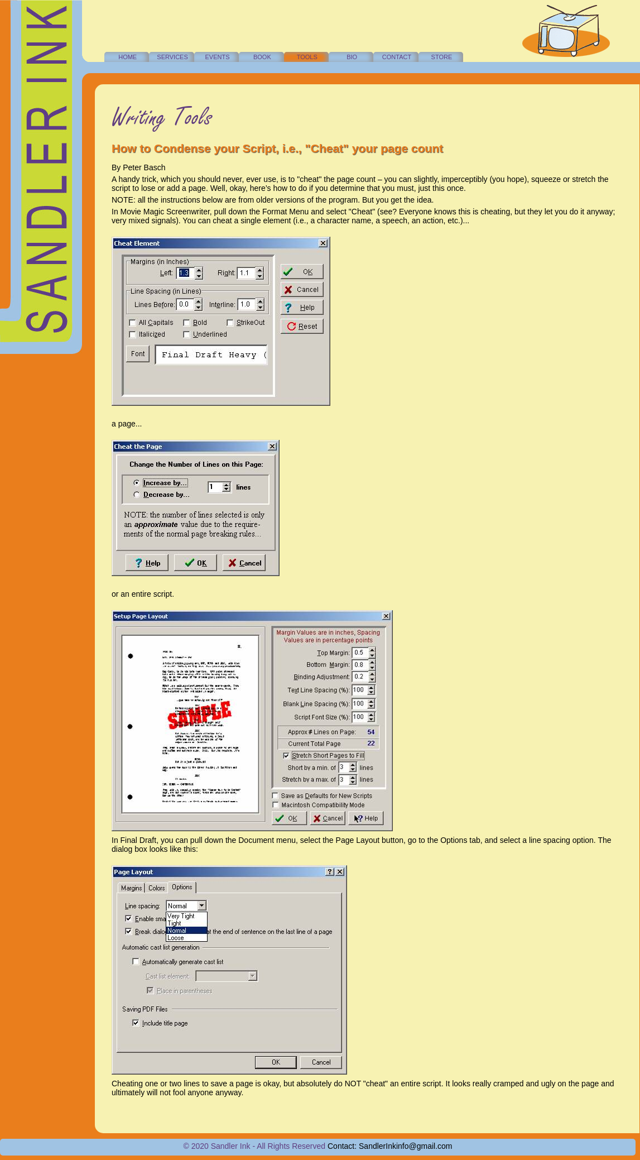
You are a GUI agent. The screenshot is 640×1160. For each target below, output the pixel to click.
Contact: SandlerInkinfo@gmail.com (390, 1146)
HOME (127, 57)
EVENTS (217, 57)
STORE (442, 57)
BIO (352, 57)
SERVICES (172, 57)
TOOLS (307, 57)
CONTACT (396, 57)
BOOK (262, 57)
